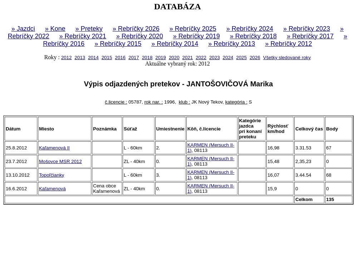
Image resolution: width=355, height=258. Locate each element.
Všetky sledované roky (287, 57)
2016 (120, 57)
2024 (228, 57)
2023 (214, 57)
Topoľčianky (51, 175)
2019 (161, 57)
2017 (133, 57)
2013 (80, 57)
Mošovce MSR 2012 (60, 161)
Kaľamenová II (54, 147)
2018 (147, 57)
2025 (241, 57)
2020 (174, 57)
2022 (201, 57)
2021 (187, 57)
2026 (255, 57)
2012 (66, 57)
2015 (107, 57)
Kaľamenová (52, 188)
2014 (93, 57)
